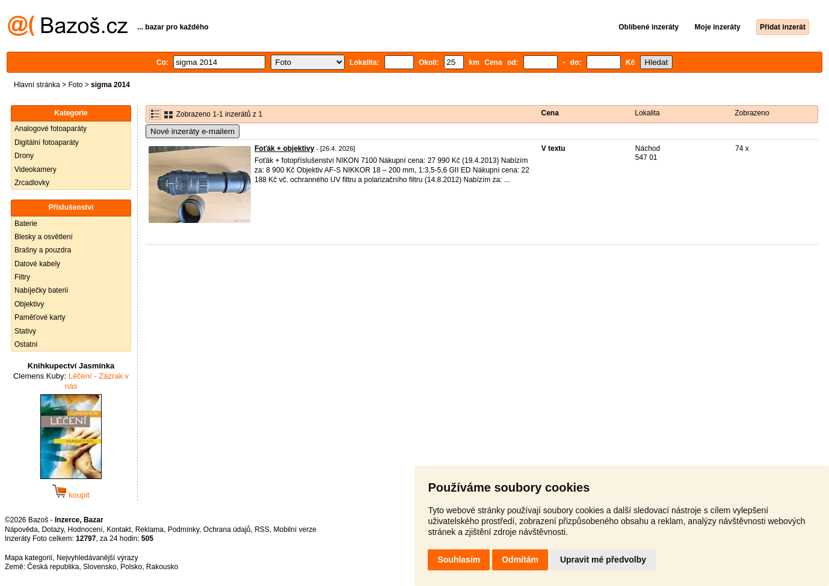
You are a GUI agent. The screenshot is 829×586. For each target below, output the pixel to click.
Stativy (25, 331)
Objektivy (29, 304)
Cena (549, 113)
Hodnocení (85, 529)
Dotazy (52, 529)
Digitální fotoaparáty (46, 142)
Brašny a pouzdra (42, 250)
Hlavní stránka (37, 85)
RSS (262, 529)
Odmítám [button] (520, 559)
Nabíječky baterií (41, 290)
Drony (24, 155)
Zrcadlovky (31, 183)
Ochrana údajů (227, 529)
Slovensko (99, 567)
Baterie (25, 223)
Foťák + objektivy (284, 148)
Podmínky (183, 529)
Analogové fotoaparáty (50, 128)
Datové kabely (37, 264)
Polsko (131, 567)
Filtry (22, 277)
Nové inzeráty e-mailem (192, 131)
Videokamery (35, 169)
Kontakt (118, 529)
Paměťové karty (40, 317)
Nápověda (21, 529)
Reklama (149, 529)
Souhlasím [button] (458, 559)
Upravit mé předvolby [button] (603, 559)
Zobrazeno (752, 113)
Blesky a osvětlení (43, 237)
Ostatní (26, 344)
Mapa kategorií (28, 558)
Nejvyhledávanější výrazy (97, 558)
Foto (75, 85)
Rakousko (162, 567)
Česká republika (53, 567)
